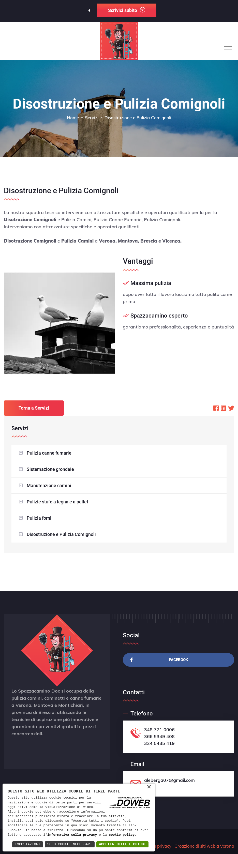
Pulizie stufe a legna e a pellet (57, 501)
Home (73, 117)
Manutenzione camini (49, 485)
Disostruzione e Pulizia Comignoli (61, 534)
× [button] (149, 787)
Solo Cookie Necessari (69, 844)
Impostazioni (27, 844)
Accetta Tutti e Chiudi (122, 844)
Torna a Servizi (34, 408)
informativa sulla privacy (72, 835)
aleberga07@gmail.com (169, 780)
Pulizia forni (39, 518)
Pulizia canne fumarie (49, 453)
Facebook (159, 659)
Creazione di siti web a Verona (204, 846)
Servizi (91, 117)
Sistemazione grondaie (50, 469)
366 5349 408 (159, 736)
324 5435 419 (159, 743)
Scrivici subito (126, 10)
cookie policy (122, 835)
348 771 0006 (159, 729)
